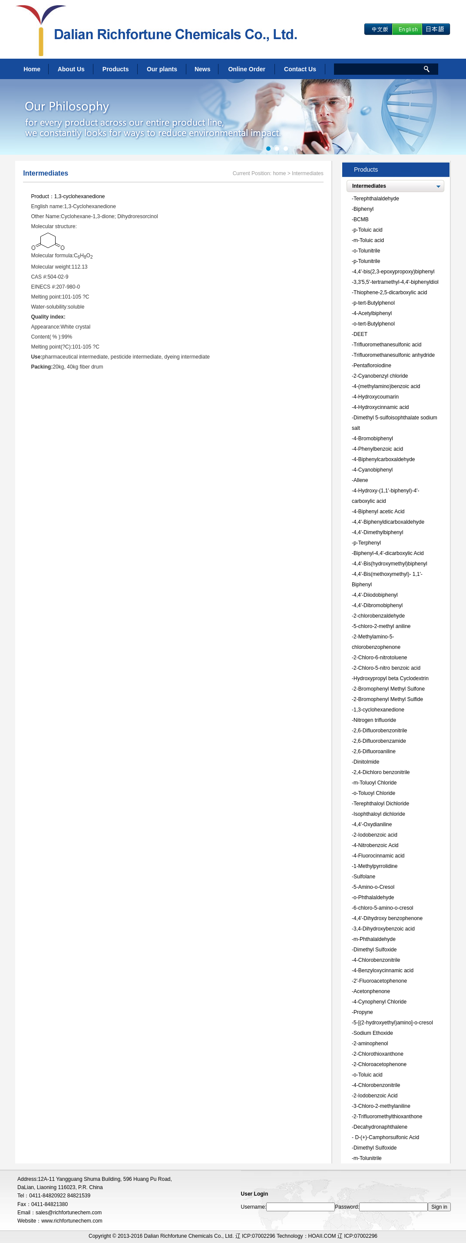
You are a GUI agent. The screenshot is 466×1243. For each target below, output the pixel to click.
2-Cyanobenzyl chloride (381, 376)
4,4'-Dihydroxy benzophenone (388, 918)
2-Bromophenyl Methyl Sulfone (389, 689)
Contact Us (300, 69)
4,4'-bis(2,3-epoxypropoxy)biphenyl (394, 272)
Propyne (363, 1012)
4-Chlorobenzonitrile (377, 960)
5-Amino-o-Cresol (374, 887)
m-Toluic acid (369, 240)
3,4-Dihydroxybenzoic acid (384, 929)
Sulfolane (364, 877)
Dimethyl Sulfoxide (375, 950)
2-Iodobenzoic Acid (375, 1096)
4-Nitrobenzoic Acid (376, 845)
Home (31, 69)
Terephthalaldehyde (376, 199)
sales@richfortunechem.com (69, 1213)
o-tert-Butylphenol (374, 324)
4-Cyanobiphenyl (373, 470)
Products (115, 69)
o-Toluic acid (368, 1075)
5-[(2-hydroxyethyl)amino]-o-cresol (393, 1023)
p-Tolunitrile (367, 261)
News (203, 69)
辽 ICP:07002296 (357, 1236)
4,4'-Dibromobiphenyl (378, 605)
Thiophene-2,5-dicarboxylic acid (390, 292)
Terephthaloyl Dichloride (381, 804)
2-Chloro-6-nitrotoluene (380, 658)
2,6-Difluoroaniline (375, 751)
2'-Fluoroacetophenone (380, 981)
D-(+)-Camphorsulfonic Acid (386, 1137)
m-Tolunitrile (368, 1158)
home (279, 173)
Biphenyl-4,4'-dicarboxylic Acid (389, 553)
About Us (71, 69)
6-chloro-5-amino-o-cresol (383, 908)
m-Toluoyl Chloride (375, 783)
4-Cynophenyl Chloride (380, 1002)
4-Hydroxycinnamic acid (381, 407)
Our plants (162, 69)
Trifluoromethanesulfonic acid (387, 345)
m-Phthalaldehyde (375, 939)
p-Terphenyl (367, 543)
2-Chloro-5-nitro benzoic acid (387, 668)
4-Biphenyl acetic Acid (379, 511)
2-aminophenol (371, 1043)
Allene (361, 480)
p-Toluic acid (368, 230)
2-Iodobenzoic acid (375, 835)
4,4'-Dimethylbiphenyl (378, 532)
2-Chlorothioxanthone (378, 1054)
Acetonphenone (372, 991)
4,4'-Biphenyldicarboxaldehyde (389, 522)
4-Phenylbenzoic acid (378, 449)
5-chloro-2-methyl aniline (382, 626)
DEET (360, 334)
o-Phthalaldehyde (374, 897)
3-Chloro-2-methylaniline (382, 1106)
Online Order (246, 69)
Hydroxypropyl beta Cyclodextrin (391, 678)
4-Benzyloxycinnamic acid (383, 970)
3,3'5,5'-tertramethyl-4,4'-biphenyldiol (396, 282)
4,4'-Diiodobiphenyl (376, 595)
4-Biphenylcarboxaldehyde (384, 459)
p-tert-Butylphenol (374, 303)
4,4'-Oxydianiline (373, 824)
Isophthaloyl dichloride (379, 814)
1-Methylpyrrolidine (375, 866)
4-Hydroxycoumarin (376, 397)
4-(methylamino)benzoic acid (387, 386)
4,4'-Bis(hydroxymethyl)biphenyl (390, 564)
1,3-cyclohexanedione (79, 196)
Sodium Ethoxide (373, 1033)
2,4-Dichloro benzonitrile (382, 772)
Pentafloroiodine (372, 365)
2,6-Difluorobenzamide (380, 741)
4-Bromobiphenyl (373, 438)
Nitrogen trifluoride (375, 720)
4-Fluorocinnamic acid (379, 856)
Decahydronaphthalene (380, 1127)
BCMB (361, 219)
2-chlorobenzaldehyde (379, 616)
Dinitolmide (366, 762)
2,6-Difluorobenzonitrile (380, 731)
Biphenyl (363, 209)
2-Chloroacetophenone (380, 1064)
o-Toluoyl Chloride (374, 793)
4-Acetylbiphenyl (373, 313)
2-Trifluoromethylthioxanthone (388, 1116)
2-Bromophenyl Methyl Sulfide (388, 699)
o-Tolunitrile (367, 251)
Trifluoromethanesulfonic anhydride (394, 355)
